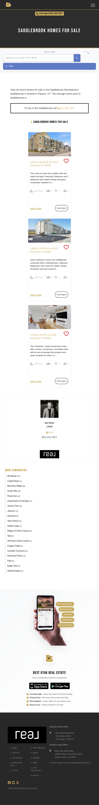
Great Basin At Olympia (19, 501)
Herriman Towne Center (19, 541)
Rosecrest (13, 496)
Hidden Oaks (14, 526)
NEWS (34, 763)
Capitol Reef (14, 481)
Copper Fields (15, 546)
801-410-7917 (66, 108)
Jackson (12, 511)
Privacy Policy (32, 788)
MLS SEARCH (16, 758)
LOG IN (14, 770)
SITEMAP (35, 758)
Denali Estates (15, 571)
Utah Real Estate (19, 788)
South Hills (13, 491)
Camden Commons (17, 551)
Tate (10, 536)
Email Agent (61, 208)
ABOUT (34, 753)
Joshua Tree (14, 506)
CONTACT (15, 753)
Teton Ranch (14, 521)
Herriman (12, 516)
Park (10, 561)
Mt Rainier (13, 476)
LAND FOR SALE (38, 748)
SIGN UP (35, 775)
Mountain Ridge (16, 486)
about (49, 432)
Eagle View (13, 566)
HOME (13, 748)
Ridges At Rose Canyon (19, 531)
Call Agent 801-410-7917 (49, 13)
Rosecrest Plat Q (16, 556)
